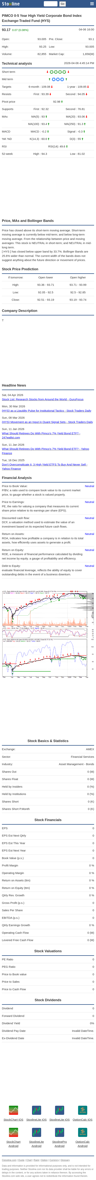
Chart (29, 1160)
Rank (36, 1160)
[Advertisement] (48, 187)
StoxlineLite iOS (36, 1119)
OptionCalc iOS (82, 1119)
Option (44, 1160)
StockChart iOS (13, 1119)
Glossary (65, 1160)
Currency (54, 1160)
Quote (21, 1160)
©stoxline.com (9, 1160)
